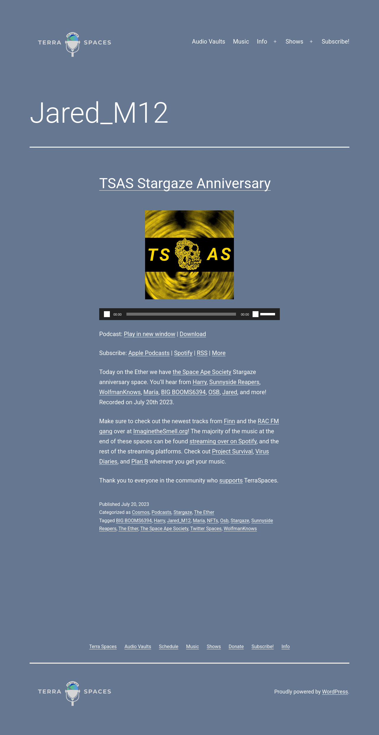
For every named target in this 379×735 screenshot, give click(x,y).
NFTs (212, 520)
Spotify (183, 353)
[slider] (181, 314)
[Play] (107, 314)
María (150, 392)
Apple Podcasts (149, 353)
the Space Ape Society (202, 372)
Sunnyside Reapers (234, 382)
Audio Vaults (208, 41)
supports (231, 480)
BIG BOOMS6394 (183, 392)
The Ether (204, 512)
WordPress (335, 691)
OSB (214, 392)
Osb (224, 520)
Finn (229, 421)
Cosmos (140, 512)
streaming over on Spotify (223, 441)
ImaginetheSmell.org (160, 431)
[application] (189, 314)
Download (193, 334)
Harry (200, 382)
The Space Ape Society (164, 528)
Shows (294, 41)
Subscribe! (335, 41)
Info (262, 41)
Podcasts (161, 512)
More (219, 353)
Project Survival (232, 451)
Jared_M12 (179, 520)
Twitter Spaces (206, 528)
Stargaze (183, 512)
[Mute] (255, 314)
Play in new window (149, 334)
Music (241, 41)
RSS (202, 353)
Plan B (139, 461)
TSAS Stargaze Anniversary (185, 183)
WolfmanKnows (120, 392)
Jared (229, 392)
